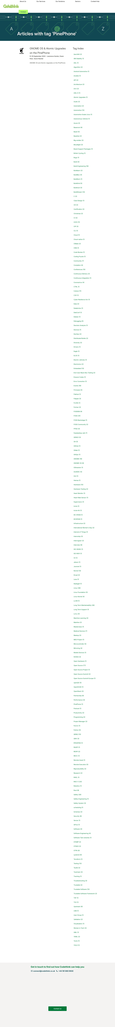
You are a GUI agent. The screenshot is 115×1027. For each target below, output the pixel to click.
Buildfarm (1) (78, 179)
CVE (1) (76, 295)
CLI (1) (76, 231)
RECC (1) (77, 756)
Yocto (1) (77, 941)
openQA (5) (78, 683)
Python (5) (77, 730)
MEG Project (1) (79, 640)
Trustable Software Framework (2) (85, 893)
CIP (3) (76, 226)
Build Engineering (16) (81, 166)
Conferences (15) (79, 269)
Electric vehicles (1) (80, 360)
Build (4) (76, 162)
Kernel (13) (77, 571)
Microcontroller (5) (80, 644)
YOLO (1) (77, 945)
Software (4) (78, 829)
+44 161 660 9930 (64, 971)
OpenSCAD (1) (78, 687)
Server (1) (77, 820)
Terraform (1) (78, 859)
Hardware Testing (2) (81, 489)
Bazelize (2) (78, 136)
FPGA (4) (77, 429)
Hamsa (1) (77, 480)
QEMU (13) (77, 734)
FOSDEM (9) (78, 411)
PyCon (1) (77, 726)
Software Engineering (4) (82, 833)
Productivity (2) (79, 713)
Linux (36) (77, 588)
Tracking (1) (78, 876)
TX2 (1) (76, 902)
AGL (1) (76, 63)
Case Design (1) (79, 200)
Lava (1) (76, 579)
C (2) (75, 196)
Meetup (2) (77, 635)
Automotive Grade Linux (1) (83, 114)
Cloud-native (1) (79, 239)
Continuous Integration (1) (82, 278)
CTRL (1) (77, 287)
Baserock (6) (78, 127)
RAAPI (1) (77, 747)
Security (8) (78, 816)
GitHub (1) (77, 446)
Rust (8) (76, 790)
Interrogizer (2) (79, 541)
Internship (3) (78, 536)
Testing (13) (78, 863)
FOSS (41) (77, 416)
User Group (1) (79, 915)
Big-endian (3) (78, 140)
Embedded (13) (79, 368)
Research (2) (78, 773)
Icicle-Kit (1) (78, 510)
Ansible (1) (77, 76)
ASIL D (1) (77, 93)
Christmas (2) (78, 213)
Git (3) (76, 441)
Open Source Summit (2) (82, 674)
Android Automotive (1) (81, 71)
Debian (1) (77, 317)
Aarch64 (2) (78, 54)
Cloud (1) (77, 235)
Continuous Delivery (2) (82, 274)
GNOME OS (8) (79, 463)
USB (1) (76, 911)
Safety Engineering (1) (81, 799)
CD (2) (76, 205)
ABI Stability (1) (79, 58)
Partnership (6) (79, 696)
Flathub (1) (77, 394)
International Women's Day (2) (84, 528)
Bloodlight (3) (78, 145)
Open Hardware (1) (80, 661)
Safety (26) (77, 794)
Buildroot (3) (78, 188)
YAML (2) (77, 937)
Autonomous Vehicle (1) (82, 119)
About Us (23, 1)
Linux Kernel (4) (79, 596)
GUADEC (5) (78, 472)
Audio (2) (77, 102)
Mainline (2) (78, 622)
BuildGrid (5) (78, 183)
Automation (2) (79, 106)
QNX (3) (76, 738)
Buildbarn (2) (78, 170)
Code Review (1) (79, 252)
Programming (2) (79, 717)
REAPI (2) (77, 751)
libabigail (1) (78, 584)
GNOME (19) (78, 459)
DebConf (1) (78, 312)
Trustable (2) (78, 885)
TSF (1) (76, 898)
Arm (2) (76, 89)
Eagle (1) (77, 351)
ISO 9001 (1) (78, 553)
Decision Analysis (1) (81, 325)
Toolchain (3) (78, 872)
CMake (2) (77, 244)
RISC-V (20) (78, 782)
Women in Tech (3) (80, 928)
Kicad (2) (77, 575)
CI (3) (76, 218)
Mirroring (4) (78, 648)
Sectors (77, 1)
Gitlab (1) (77, 450)
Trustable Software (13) (82, 889)
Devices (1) (77, 330)
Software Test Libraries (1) (83, 838)
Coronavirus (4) (79, 282)
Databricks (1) (78, 308)
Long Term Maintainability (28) (84, 605)
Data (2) (76, 304)
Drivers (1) (77, 347)
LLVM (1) (77, 601)
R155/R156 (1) (78, 743)
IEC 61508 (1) (78, 515)
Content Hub (95, 1)
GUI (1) (76, 476)
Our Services (40, 1)
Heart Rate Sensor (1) (81, 497)
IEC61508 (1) (78, 519)
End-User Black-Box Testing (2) (84, 373)
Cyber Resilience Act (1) (82, 299)
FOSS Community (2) (81, 424)
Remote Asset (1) (79, 760)
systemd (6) (78, 855)
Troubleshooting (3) (80, 881)
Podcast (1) (77, 708)
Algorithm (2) (78, 67)
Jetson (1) (77, 562)
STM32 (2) (77, 846)
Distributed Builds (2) (81, 338)
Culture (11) (77, 291)
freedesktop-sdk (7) (80, 433)
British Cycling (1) (80, 153)
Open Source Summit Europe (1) (85, 678)
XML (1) (76, 932)
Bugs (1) (76, 157)
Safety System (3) (80, 803)
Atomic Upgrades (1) (81, 97)
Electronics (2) (79, 364)
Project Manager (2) (80, 721)
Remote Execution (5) (81, 764)
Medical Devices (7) (80, 631)
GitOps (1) (77, 454)
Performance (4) (79, 700)
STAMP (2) (77, 842)
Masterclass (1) (79, 627)
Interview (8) (78, 545)
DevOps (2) (77, 334)
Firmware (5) (78, 390)
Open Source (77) (80, 665)
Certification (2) (79, 209)
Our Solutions (60, 1)
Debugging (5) (79, 321)
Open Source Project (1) (82, 670)
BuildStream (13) (79, 192)
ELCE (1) (76, 355)
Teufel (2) (77, 868)
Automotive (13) (79, 110)
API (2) (76, 80)
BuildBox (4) (78, 175)
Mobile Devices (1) (80, 652)
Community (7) (79, 261)
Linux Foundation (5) (81, 592)
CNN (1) (76, 248)
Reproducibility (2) (80, 769)
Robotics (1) (78, 786)
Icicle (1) (76, 506)
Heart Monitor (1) (79, 493)
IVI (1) (76, 558)
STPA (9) (77, 850)
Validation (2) (78, 919)
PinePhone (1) (78, 704)
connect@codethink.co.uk (43, 971)
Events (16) (77, 386)
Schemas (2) (78, 812)
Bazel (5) (77, 132)
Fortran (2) (77, 407)
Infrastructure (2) (79, 523)
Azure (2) (77, 123)
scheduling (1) (78, 807)
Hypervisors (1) (79, 502)
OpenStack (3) (79, 691)
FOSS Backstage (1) (80, 420)
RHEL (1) (76, 777)
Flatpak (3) (77, 399)
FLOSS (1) (77, 403)
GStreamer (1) (78, 467)
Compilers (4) (78, 265)
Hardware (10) (78, 485)
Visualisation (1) (79, 924)
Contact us (57, 1009)
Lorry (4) (77, 614)
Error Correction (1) (80, 381)
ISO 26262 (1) (78, 549)
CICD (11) (77, 222)
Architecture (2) (79, 84)
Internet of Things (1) (81, 532)
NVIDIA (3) (77, 657)
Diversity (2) (78, 343)
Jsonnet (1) (77, 566)
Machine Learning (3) (81, 618)
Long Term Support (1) (81, 609)
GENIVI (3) (77, 437)
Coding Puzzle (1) (80, 256)
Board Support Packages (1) (83, 149)
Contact (23, 12)
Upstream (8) (78, 906)
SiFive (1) (77, 825)
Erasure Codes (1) (80, 377)
